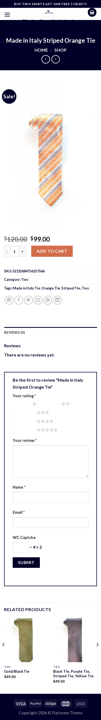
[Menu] (7, 14)
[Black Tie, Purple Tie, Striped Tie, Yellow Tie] (75, 640)
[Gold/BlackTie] (26, 640)
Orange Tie (50, 288)
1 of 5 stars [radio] (21, 403)
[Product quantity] (14, 251)
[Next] (97, 655)
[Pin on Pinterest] (47, 300)
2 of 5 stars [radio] (50, 403)
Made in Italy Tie (26, 288)
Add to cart (52, 251)
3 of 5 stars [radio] (25, 412)
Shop (60, 49)
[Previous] (3, 655)
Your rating (24, 396)
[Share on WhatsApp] (9, 300)
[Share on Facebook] (18, 300)
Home (41, 49)
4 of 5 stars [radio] (25, 421)
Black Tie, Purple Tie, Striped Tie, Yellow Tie (73, 673)
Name (19, 487)
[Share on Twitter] (28, 300)
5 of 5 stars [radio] (25, 430)
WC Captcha (24, 537)
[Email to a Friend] (38, 300)
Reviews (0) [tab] (14, 332)
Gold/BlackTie (16, 671)
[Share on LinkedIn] (57, 300)
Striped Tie (70, 288)
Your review (25, 440)
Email (19, 512)
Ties (24, 279)
